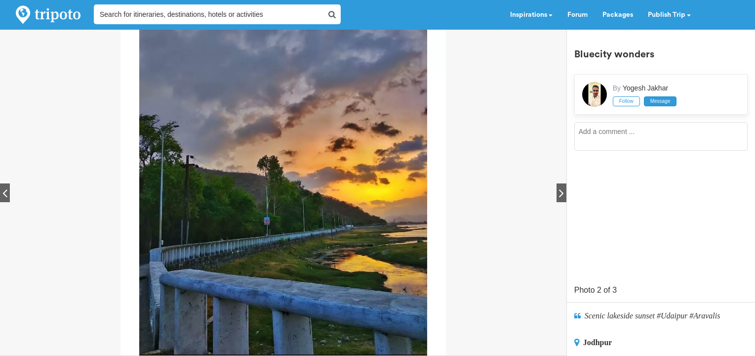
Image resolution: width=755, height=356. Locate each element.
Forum (577, 14)
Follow (626, 101)
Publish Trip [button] (669, 14)
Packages (617, 14)
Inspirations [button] (531, 14)
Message (660, 101)
